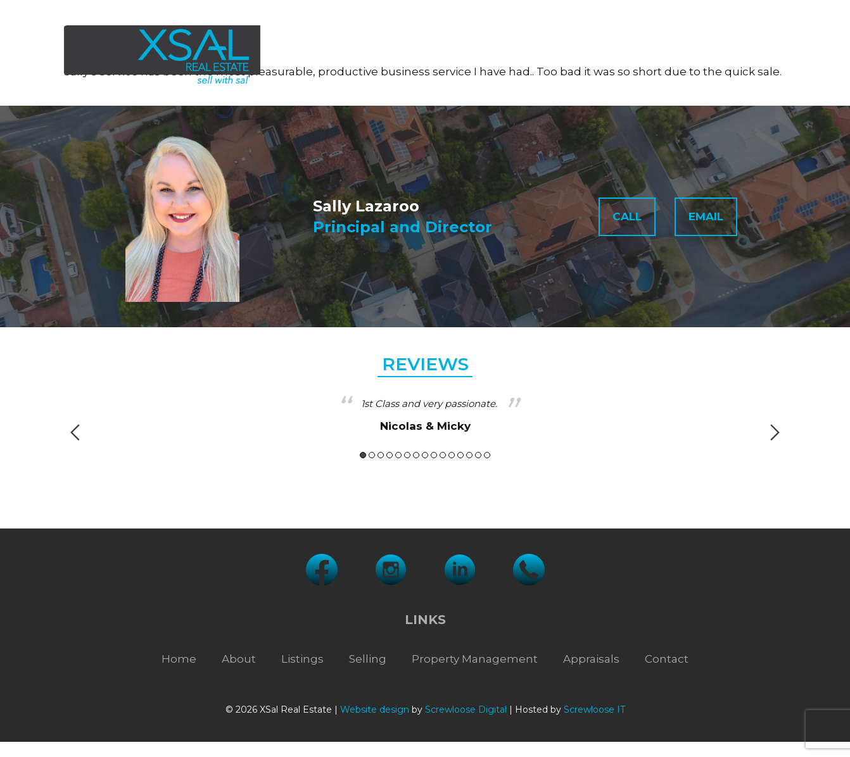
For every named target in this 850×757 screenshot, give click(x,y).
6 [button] (407, 455)
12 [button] (460, 455)
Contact (752, 56)
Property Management (556, 56)
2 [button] (372, 455)
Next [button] (775, 432)
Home (179, 659)
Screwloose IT (594, 709)
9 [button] (434, 455)
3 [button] (380, 455)
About (310, 56)
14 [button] (478, 455)
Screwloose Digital (466, 709)
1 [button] (363, 455)
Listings (380, 56)
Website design (374, 709)
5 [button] (398, 455)
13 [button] (469, 455)
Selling (447, 56)
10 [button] (443, 455)
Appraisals (677, 56)
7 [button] (416, 455)
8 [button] (425, 455)
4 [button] (389, 455)
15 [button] (487, 455)
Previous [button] (75, 432)
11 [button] (451, 455)
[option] (425, 415)
